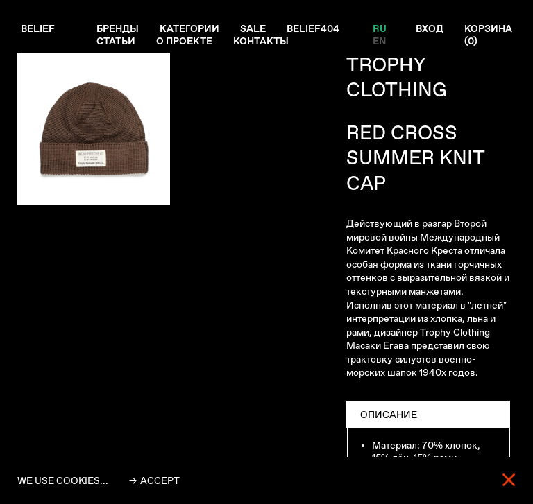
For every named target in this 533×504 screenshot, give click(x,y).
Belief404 (313, 28)
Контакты (261, 40)
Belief (38, 28)
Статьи (115, 40)
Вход (429, 28)
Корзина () (488, 34)
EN (379, 40)
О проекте (184, 40)
